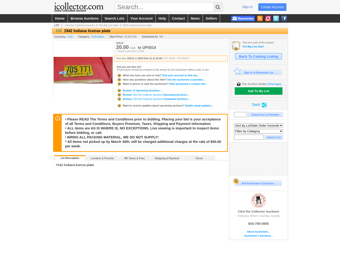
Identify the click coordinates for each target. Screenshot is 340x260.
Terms (199, 158)
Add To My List (258, 91)
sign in (247, 7)
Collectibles (97, 36)
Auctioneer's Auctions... (258, 235)
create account (272, 7)
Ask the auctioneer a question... (161, 79)
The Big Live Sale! (108, 25)
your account (141, 18)
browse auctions (85, 18)
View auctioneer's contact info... (162, 83)
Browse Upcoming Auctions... (139, 90)
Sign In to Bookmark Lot (254, 72)
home (60, 18)
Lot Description (70, 158)
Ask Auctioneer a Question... (255, 182)
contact (178, 18)
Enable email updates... (165, 105)
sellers (211, 18)
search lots (114, 18)
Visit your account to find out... (158, 75)
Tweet (256, 104)
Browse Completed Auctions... (153, 99)
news (195, 18)
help (162, 18)
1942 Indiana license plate (137, 25)
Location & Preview (102, 158)
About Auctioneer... (258, 231)
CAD (70, 36)
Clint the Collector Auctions (80, 25)
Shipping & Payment (167, 158)
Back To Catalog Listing (258, 56)
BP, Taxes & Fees (134, 158)
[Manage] (274, 84)
